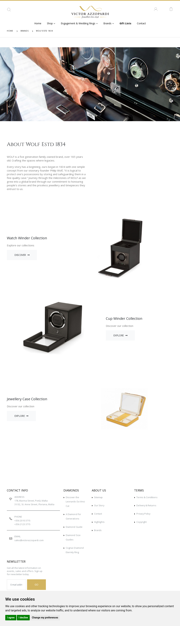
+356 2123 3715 (22, 524)
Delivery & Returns (146, 505)
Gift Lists (125, 23)
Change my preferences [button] (45, 617)
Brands (107, 23)
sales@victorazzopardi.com (29, 540)
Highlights (99, 521)
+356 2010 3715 (22, 520)
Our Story (99, 505)
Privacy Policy (143, 513)
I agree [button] (11, 617)
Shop (50, 23)
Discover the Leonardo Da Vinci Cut (75, 501)
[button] (9, 11)
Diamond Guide (74, 526)
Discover (22, 255)
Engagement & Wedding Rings (78, 23)
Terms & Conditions (146, 497)
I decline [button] (23, 617)
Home (37, 23)
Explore (120, 335)
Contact (141, 23)
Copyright (141, 521)
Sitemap (98, 497)
